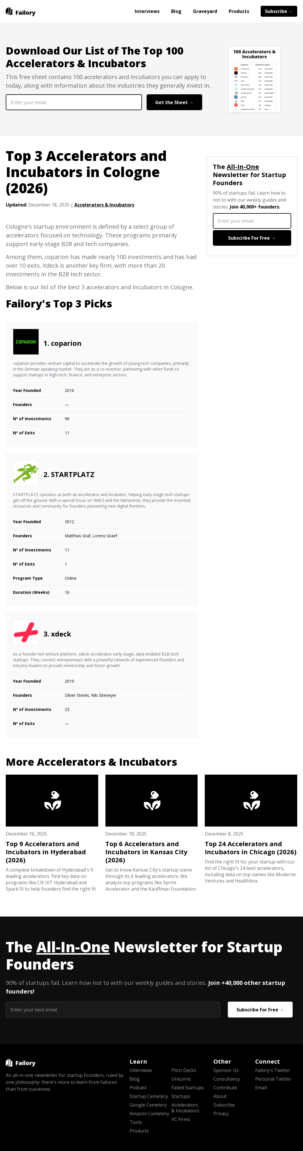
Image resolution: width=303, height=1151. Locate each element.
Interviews (147, 11)
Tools (136, 1122)
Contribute (225, 1087)
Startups (180, 1096)
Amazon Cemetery (149, 1113)
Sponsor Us (226, 1070)
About (220, 1096)
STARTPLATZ (72, 474)
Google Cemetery (148, 1105)
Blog (176, 11)
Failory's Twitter (272, 1070)
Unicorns (181, 1079)
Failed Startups (187, 1087)
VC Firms (180, 1119)
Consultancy (226, 1079)
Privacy (221, 1113)
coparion (66, 343)
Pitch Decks (183, 1070)
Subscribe (224, 1105)
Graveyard (205, 11)
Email (261, 1087)
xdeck (61, 634)
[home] (20, 11)
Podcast (138, 1087)
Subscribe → (279, 11)
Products (239, 11)
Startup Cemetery (149, 1096)
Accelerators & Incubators (104, 205)
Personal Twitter (273, 1079)
